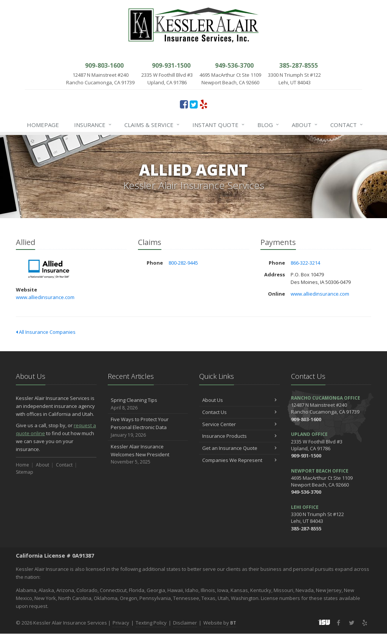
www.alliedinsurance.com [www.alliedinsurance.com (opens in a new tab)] (45, 297)
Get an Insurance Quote (239, 448)
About (305, 125)
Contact (347, 125)
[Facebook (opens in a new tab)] (184, 104)
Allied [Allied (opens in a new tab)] (50, 269)
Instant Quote (218, 125)
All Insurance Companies (46, 332)
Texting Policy (151, 622)
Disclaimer (185, 622)
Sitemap (24, 472)
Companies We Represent (239, 460)
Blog (268, 125)
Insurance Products (239, 435)
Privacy (121, 622)
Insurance (93, 125)
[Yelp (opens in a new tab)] (203, 104)
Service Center (239, 424)
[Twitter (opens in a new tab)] (194, 104)
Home (22, 465)
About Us (239, 400)
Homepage (43, 125)
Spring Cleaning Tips (148, 404)
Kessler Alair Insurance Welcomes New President (148, 454)
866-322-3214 (305, 262)
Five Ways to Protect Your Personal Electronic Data (148, 427)
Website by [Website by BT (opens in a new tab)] (219, 622)
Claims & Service (152, 125)
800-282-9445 (183, 262)
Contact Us (239, 412)
